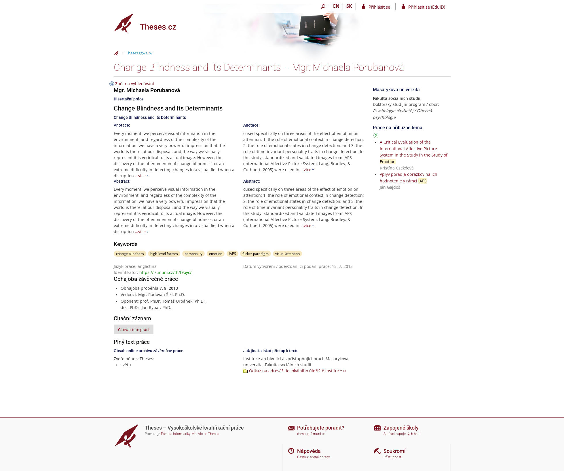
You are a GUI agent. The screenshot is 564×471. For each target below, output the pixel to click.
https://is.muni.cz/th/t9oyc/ (165, 272)
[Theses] (150, 23)
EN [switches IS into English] (336, 6)
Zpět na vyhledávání (134, 83)
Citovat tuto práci (133, 329)
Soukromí (394, 451)
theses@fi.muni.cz (311, 434)
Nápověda (309, 451)
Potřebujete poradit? (320, 428)
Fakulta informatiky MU (179, 434)
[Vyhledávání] (323, 6)
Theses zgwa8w (139, 53)
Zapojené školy (401, 428)
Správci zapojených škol (401, 434)
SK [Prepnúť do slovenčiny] (349, 6)
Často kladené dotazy (313, 457)
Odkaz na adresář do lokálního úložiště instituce (295, 370)
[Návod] (376, 136)
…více (140, 175)
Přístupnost (392, 457)
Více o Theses (208, 434)
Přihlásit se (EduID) (426, 7)
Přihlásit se (379, 7)
